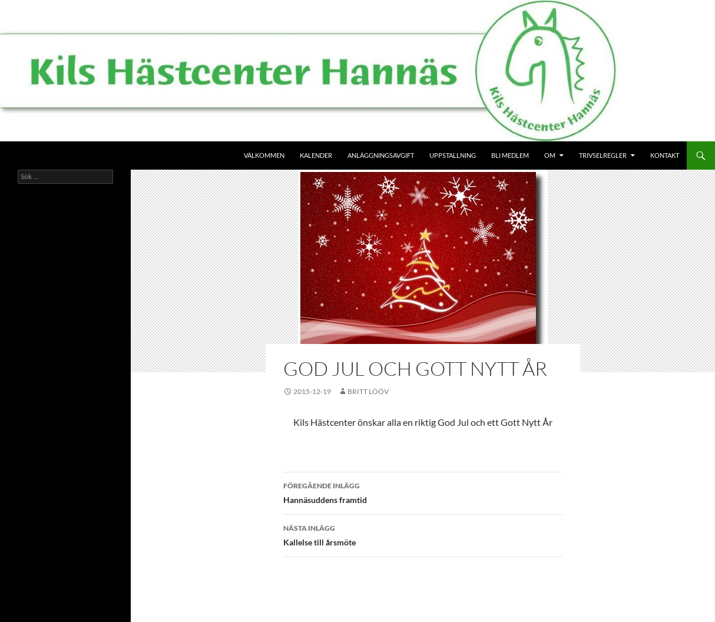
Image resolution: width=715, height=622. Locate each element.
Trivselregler (603, 155)
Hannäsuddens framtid (422, 492)
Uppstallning (452, 155)
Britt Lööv (368, 391)
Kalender (316, 155)
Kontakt (664, 155)
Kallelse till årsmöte (422, 534)
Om (549, 155)
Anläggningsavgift (380, 155)
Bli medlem (510, 155)
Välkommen (264, 155)
